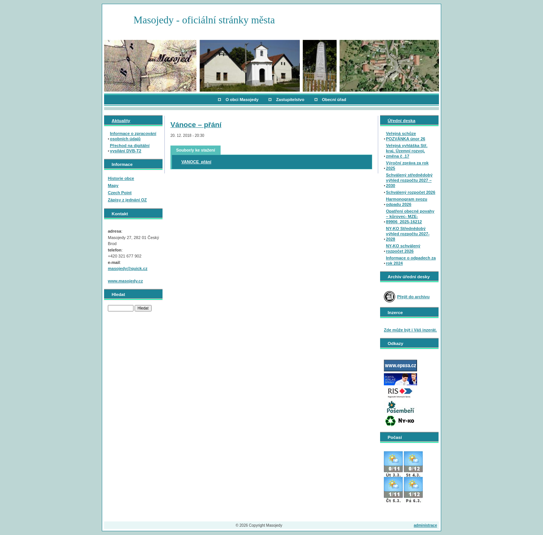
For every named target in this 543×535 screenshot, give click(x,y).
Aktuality (121, 120)
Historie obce (121, 178)
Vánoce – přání (195, 125)
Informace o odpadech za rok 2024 (411, 260)
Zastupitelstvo (290, 99)
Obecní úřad (334, 99)
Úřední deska (401, 120)
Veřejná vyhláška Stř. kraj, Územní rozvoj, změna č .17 (407, 150)
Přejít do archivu (413, 296)
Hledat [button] (143, 308)
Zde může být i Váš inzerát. (410, 330)
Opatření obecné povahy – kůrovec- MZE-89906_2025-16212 (410, 216)
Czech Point (120, 192)
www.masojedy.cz (125, 281)
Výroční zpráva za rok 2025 (407, 165)
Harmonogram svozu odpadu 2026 (406, 202)
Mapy (113, 185)
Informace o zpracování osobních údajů (133, 136)
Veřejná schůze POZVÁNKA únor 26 (405, 136)
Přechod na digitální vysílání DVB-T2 (130, 148)
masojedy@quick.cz (127, 268)
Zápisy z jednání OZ (127, 200)
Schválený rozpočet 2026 (411, 192)
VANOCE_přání (196, 161)
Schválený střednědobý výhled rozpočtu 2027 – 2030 (409, 180)
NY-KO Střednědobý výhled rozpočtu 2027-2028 (408, 233)
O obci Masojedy (241, 99)
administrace (425, 525)
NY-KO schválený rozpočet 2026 (403, 248)
